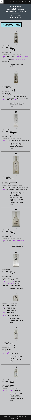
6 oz (4, 189)
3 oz (4, 100)
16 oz (4, 315)
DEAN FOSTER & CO (18, 240)
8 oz (4, 240)
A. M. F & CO (10, 283)
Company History (12, 24)
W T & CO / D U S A (19, 59)
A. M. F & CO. (10, 282)
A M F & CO (9, 390)
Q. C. (16, 100)
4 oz (4, 283)
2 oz (4, 56)
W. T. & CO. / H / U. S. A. (22, 56)
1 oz (4, 390)
